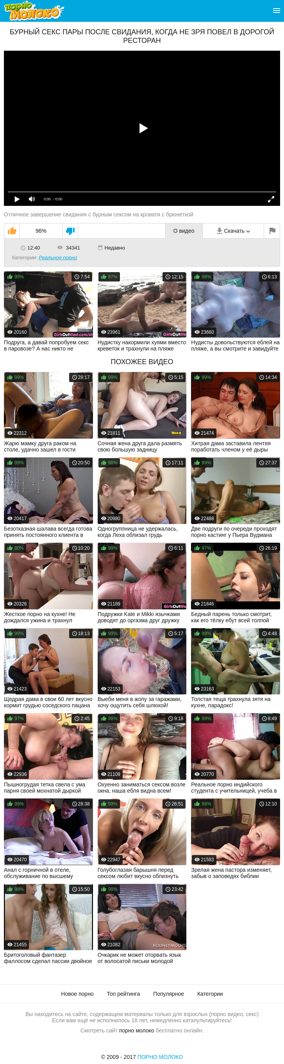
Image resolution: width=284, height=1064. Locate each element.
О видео (184, 231)
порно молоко (136, 1030)
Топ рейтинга (123, 994)
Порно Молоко (160, 1057)
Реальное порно (58, 257)
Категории (210, 994)
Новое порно (77, 994)
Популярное (168, 994)
